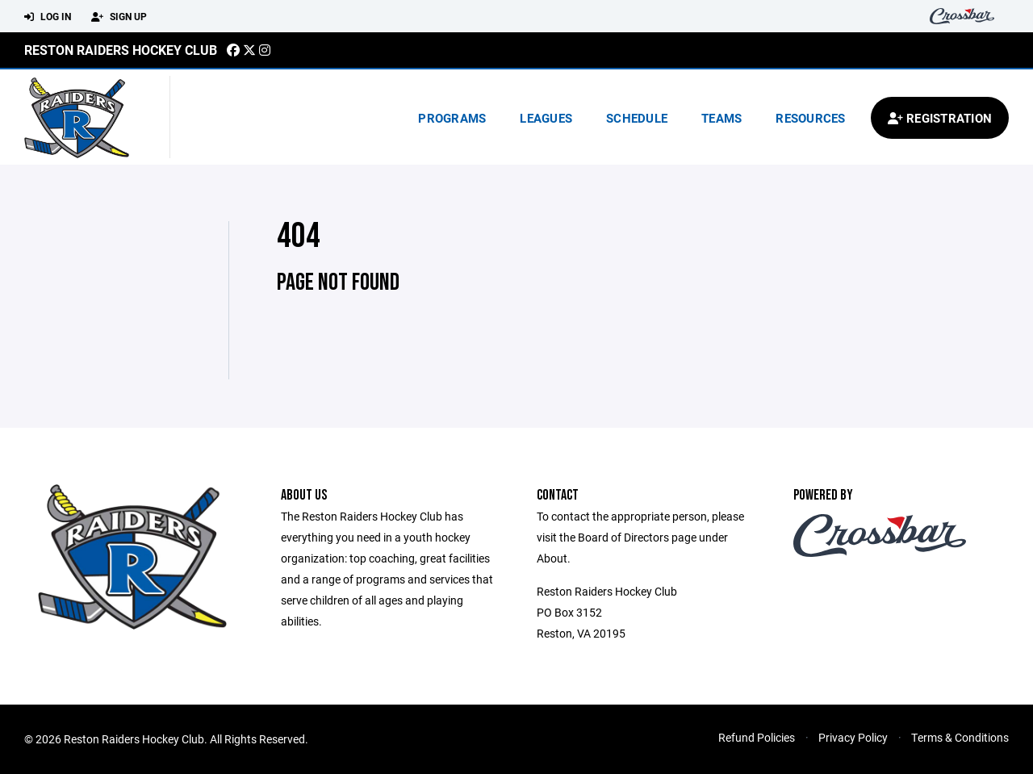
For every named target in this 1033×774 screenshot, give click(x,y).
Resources (810, 118)
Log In (47, 17)
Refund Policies (756, 737)
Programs (452, 118)
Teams (721, 118)
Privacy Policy (853, 737)
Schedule (636, 118)
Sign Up (119, 17)
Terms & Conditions (960, 737)
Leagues (546, 118)
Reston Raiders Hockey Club (120, 49)
